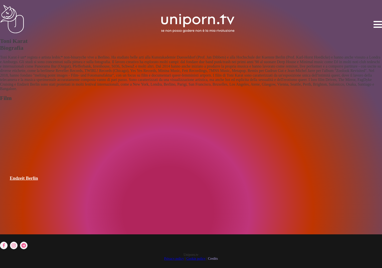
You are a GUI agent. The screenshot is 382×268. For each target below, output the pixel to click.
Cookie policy (196, 258)
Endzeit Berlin (24, 178)
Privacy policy (174, 258)
